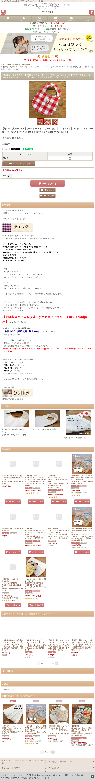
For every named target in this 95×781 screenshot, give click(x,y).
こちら (48, 778)
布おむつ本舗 (47, 12)
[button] (3, 12)
